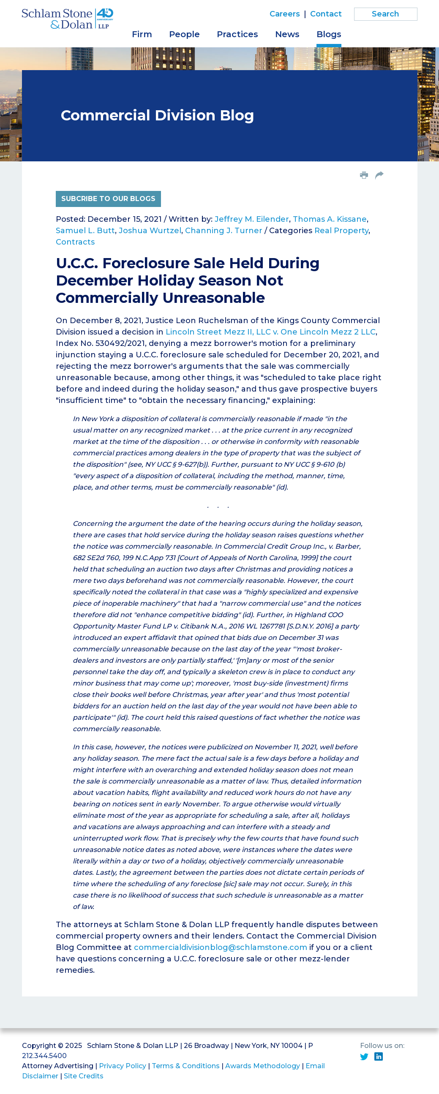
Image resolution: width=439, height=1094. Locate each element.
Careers (285, 14)
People (184, 34)
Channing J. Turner (223, 230)
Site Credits (84, 1076)
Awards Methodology (262, 1066)
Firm (142, 34)
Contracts (75, 242)
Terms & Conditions (186, 1066)
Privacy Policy (122, 1066)
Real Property (341, 230)
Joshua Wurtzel (150, 230)
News (287, 34)
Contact (326, 14)
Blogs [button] (328, 34)
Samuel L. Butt (85, 230)
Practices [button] (237, 34)
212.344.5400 (44, 1056)
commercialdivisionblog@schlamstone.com (220, 947)
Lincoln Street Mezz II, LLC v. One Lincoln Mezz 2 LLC (271, 332)
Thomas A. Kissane (330, 219)
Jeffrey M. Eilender (252, 219)
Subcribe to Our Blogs (108, 199)
